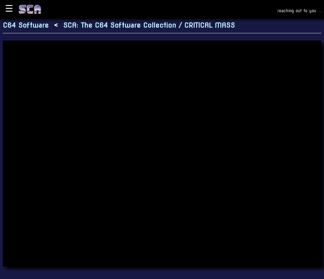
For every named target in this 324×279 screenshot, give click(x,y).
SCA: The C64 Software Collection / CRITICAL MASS (149, 25)
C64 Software (26, 25)
